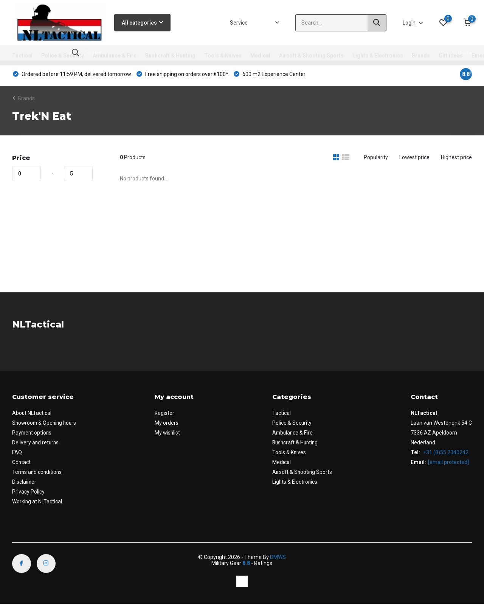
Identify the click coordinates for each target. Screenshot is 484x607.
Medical (260, 56)
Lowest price (414, 160)
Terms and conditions (38, 475)
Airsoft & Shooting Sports (311, 56)
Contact (21, 465)
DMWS (278, 560)
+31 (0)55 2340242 (445, 455)
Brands (421, 56)
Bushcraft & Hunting (170, 56)
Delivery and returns (36, 445)
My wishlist (169, 435)
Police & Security (62, 56)
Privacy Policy (28, 494)
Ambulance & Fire (115, 56)
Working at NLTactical (37, 504)
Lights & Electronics (377, 56)
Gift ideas (451, 56)
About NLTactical (32, 416)
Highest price (456, 160)
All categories (142, 23)
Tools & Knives (223, 56)
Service (239, 23)
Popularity (376, 160)
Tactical (22, 56)
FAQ (17, 455)
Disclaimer (24, 484)
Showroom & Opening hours (45, 425)
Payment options (32, 435)
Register (166, 416)
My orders (168, 425)
